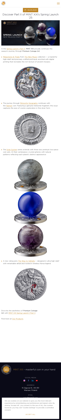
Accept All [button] (30, 414)
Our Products (17, 319)
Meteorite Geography (29, 103)
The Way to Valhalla (26, 261)
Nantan (9, 105)
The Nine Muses (30, 57)
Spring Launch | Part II (16, 49)
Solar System (12, 149)
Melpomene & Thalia (11, 57)
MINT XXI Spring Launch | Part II (22, 313)
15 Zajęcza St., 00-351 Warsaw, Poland (30, 389)
